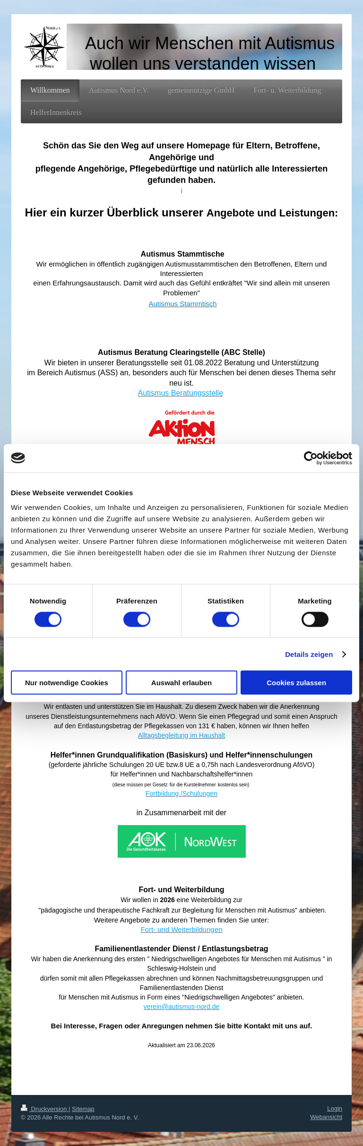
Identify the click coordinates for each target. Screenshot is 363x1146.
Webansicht (326, 1116)
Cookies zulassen (296, 683)
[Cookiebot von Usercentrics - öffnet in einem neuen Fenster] (310, 458)
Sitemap (83, 1108)
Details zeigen (309, 654)
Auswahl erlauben (181, 683)
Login (334, 1108)
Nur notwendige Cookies (66, 683)
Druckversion (45, 1108)
